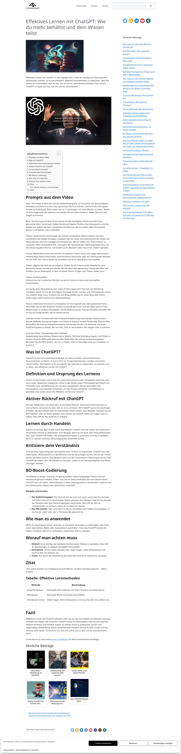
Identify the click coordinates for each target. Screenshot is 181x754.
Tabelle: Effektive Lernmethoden (46, 187)
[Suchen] (151, 6)
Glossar (105, 6)
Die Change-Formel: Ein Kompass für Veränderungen (49, 713)
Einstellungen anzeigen (163, 743)
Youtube (94, 6)
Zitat (32, 184)
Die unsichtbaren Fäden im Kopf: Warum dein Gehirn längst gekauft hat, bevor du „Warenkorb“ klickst (139, 143)
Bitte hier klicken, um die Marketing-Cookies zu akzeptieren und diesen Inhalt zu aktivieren (68, 121)
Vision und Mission (59, 639)
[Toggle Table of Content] (57, 154)
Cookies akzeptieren (103, 743)
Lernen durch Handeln (38, 169)
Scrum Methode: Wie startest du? (138, 109)
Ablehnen (133, 743)
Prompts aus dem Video (39, 157)
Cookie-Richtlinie (8, 750)
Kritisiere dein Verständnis (40, 172)
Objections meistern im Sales (136, 201)
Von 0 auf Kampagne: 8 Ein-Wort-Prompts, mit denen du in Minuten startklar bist (139, 215)
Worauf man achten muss (40, 181)
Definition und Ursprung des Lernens (44, 163)
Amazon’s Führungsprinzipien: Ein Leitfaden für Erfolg (50, 715)
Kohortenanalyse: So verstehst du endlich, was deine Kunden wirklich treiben (139, 187)
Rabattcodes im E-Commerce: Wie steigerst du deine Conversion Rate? (138, 88)
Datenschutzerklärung (22, 750)
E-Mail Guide (81, 6)
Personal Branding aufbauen (136, 150)
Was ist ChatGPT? (36, 160)
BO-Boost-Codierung (37, 175)
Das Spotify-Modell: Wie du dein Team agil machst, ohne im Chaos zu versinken (138, 177)
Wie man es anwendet (38, 178)
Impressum (34, 750)
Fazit (32, 190)
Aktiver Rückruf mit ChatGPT (41, 166)
